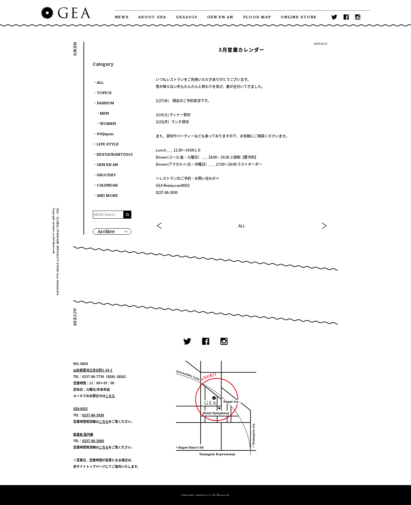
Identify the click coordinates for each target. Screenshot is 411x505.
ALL (241, 226)
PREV (159, 226)
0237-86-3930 (93, 415)
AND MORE (107, 196)
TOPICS (104, 93)
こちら (110, 395)
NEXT (324, 226)
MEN (104, 113)
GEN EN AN (220, 17)
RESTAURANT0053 (115, 154)
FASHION (105, 103)
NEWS (122, 17)
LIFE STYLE (108, 144)
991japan (105, 134)
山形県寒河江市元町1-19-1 (92, 370)
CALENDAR (107, 185)
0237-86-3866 (93, 440)
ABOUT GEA (152, 17)
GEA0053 (186, 17)
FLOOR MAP (257, 17)
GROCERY (106, 175)
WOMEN (108, 124)
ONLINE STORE (299, 17)
